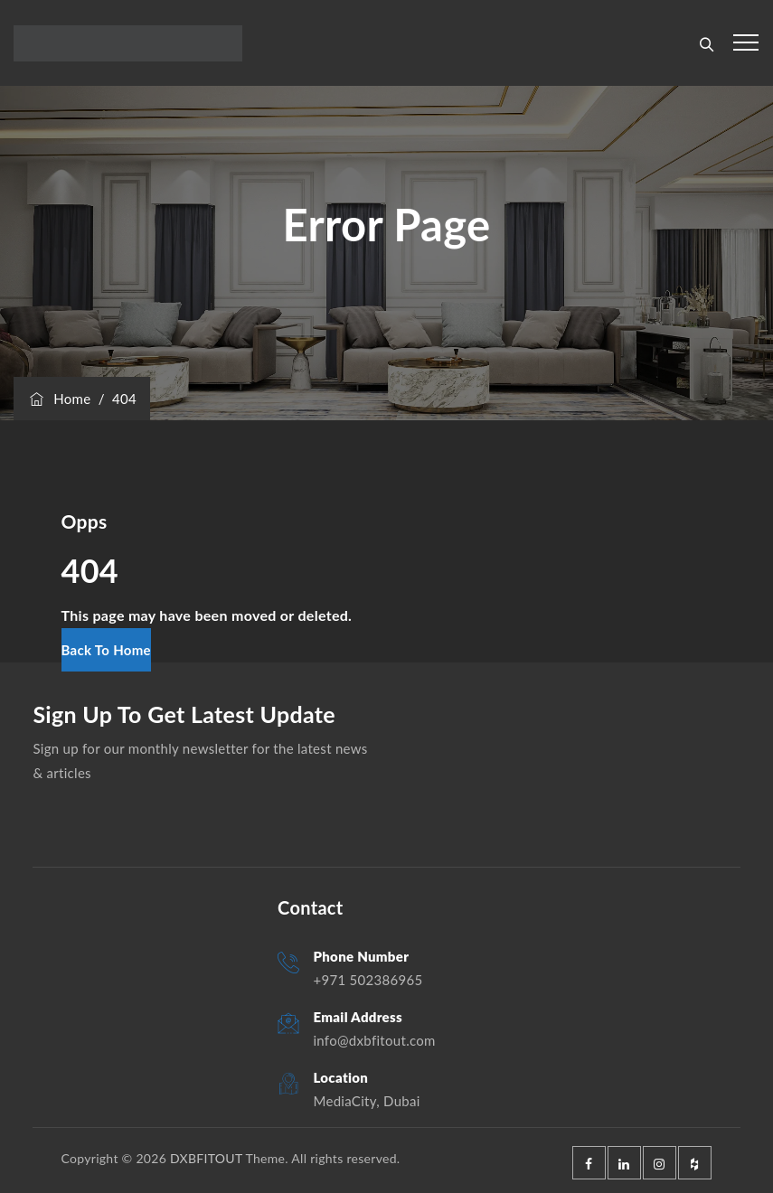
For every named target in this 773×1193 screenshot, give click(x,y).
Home (58, 398)
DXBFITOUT (206, 1158)
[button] (106, 650)
